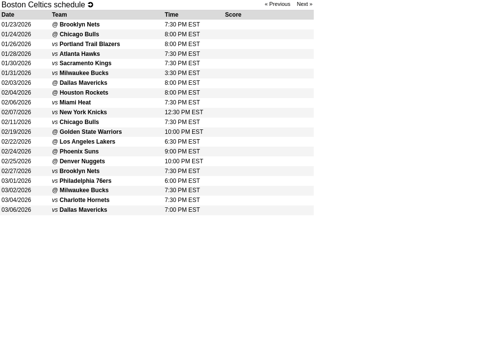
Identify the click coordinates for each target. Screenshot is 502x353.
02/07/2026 (16, 112)
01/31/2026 (16, 73)
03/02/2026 (16, 190)
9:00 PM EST (182, 151)
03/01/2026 (16, 180)
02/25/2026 (16, 161)
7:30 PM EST (182, 24)
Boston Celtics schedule (43, 4)
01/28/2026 (16, 53)
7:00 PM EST (182, 209)
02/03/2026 (16, 82)
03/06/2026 (16, 209)
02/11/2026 (16, 122)
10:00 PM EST (184, 131)
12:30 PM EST (184, 112)
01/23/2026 (16, 24)
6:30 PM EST (182, 141)
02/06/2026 (16, 102)
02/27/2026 (16, 171)
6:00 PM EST (182, 180)
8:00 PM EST (182, 34)
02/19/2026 (16, 131)
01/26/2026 (16, 44)
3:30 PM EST (182, 73)
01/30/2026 (16, 63)
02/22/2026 (16, 141)
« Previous (277, 4)
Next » (304, 4)
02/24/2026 (16, 151)
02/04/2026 (16, 92)
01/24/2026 (16, 34)
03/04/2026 (16, 200)
